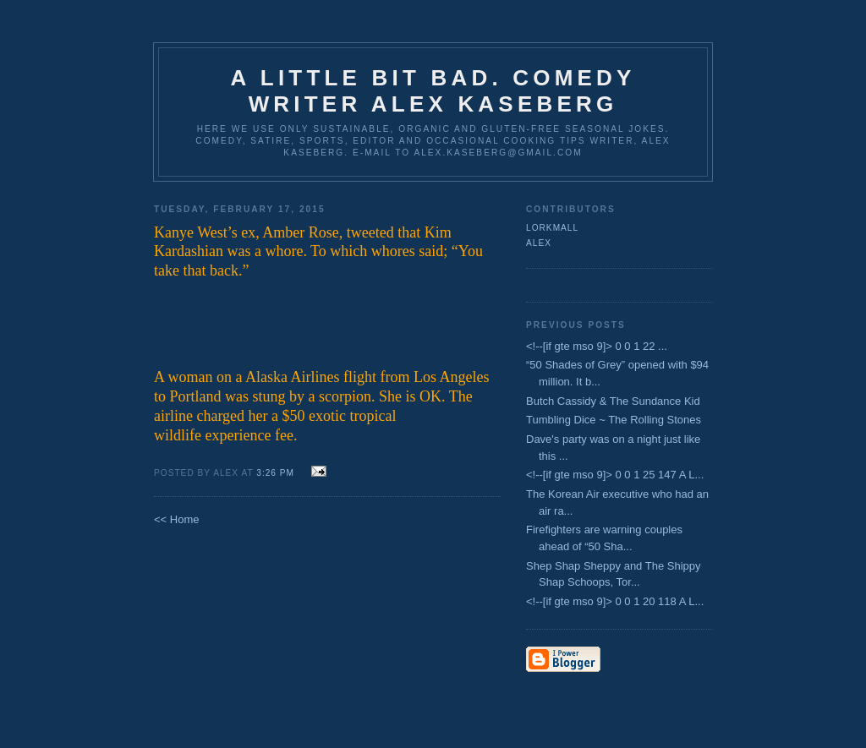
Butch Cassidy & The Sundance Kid (613, 401)
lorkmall (552, 227)
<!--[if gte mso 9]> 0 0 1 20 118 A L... (615, 601)
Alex (538, 243)
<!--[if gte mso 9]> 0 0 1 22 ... (596, 346)
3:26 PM (277, 473)
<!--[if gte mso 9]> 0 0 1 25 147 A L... (615, 474)
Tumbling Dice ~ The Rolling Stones (613, 419)
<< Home (176, 519)
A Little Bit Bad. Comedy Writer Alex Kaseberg (432, 91)
